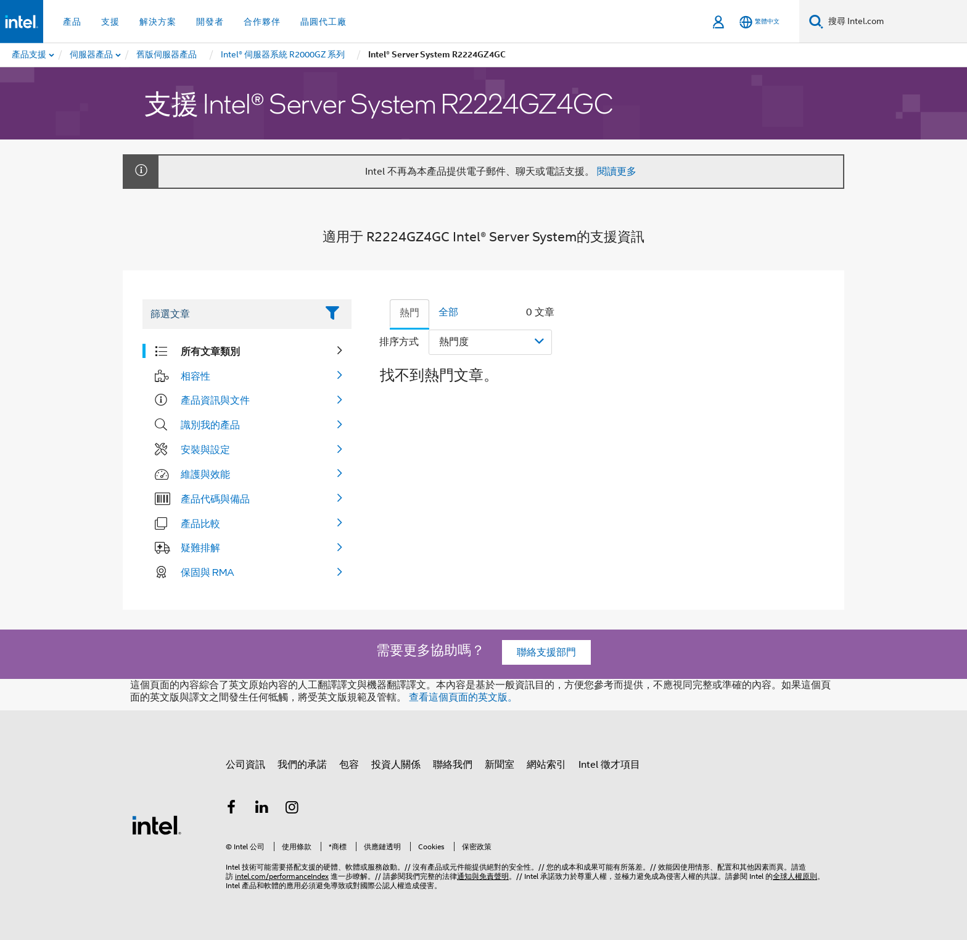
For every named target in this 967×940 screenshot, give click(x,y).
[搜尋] (816, 21)
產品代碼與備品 (215, 499)
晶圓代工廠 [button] (323, 21)
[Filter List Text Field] (229, 314)
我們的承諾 (302, 765)
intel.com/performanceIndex (282, 876)
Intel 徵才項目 (609, 765)
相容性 (195, 376)
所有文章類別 (210, 351)
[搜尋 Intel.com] (895, 21)
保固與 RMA (207, 572)
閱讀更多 (616, 171)
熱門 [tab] (409, 313)
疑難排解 (200, 547)
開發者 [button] (210, 21)
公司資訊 (245, 765)
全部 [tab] (448, 312)
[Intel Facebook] (231, 809)
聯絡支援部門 (546, 652)
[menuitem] (91, 55)
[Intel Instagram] (292, 809)
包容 (349, 765)
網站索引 (546, 765)
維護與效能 (205, 474)
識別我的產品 (210, 424)
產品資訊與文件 (215, 400)
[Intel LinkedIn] (262, 809)
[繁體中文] (759, 22)
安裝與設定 (205, 449)
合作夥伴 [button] (262, 21)
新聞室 (499, 765)
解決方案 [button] (157, 21)
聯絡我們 (452, 765)
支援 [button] (110, 21)
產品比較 (200, 523)
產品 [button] (72, 21)
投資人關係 (396, 765)
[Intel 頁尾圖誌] (156, 824)
